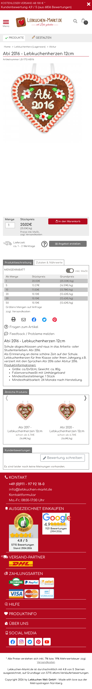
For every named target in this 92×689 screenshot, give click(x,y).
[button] (18, 262)
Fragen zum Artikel (21, 327)
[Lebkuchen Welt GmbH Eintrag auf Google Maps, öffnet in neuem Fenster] (57, 517)
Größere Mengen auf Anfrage (24, 307)
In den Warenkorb (68, 221)
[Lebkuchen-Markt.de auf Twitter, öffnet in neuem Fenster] (30, 641)
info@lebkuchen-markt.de (30, 489)
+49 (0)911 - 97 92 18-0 (27, 484)
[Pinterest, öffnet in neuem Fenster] (54, 319)
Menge (9, 219)
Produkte (14, 38)
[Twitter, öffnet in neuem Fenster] (44, 319)
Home (7, 47)
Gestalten (41, 37)
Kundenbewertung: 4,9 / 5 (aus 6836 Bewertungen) (36, 7)
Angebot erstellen (67, 243)
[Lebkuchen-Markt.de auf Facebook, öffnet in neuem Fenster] (12, 641)
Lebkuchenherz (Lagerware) (30, 47)
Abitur (52, 47)
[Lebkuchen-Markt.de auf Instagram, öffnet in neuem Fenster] (21, 641)
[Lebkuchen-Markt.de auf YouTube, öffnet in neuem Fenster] (47, 641)
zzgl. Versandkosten (18, 311)
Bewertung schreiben (62, 458)
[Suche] (75, 22)
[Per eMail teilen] (23, 320)
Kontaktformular (22, 495)
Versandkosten (34, 234)
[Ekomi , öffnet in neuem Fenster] (23, 532)
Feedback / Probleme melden (29, 334)
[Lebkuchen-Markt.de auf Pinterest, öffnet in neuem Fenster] (38, 641)
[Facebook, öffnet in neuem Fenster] (34, 319)
